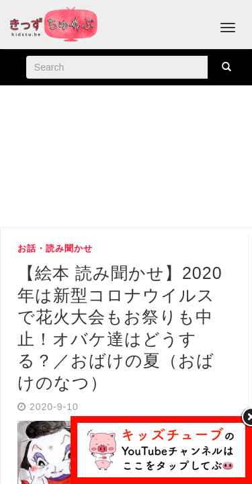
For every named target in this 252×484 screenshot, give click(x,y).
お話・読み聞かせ (55, 248)
